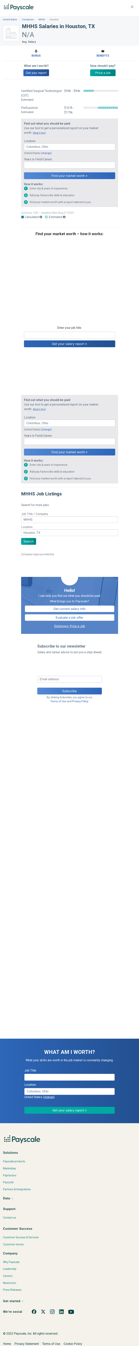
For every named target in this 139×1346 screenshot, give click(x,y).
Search (29, 541)
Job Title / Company (34, 514)
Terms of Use (58, 701)
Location (27, 527)
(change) (46, 153)
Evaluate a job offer (69, 617)
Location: (30, 141)
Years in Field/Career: (38, 159)
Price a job (102, 73)
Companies (28, 19)
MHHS (42, 19)
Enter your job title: (69, 328)
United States (10, 19)
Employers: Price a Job (69, 626)
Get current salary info (69, 609)
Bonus (36, 53)
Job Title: (30, 1070)
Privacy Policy (80, 701)
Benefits (102, 53)
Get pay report (36, 73)
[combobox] (69, 146)
